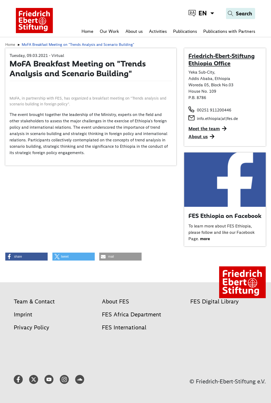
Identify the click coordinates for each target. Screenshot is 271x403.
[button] (26, 257)
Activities (158, 31)
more (205, 238)
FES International (124, 327)
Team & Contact (34, 301)
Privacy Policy (31, 327)
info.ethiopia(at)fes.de (217, 118)
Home (87, 31)
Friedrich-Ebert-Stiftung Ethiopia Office (221, 59)
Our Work (109, 31)
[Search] (240, 13)
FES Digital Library (214, 301)
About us (134, 31)
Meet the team (204, 129)
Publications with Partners (229, 31)
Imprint (23, 314)
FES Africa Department (131, 314)
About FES (115, 301)
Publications (185, 31)
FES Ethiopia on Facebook (224, 216)
